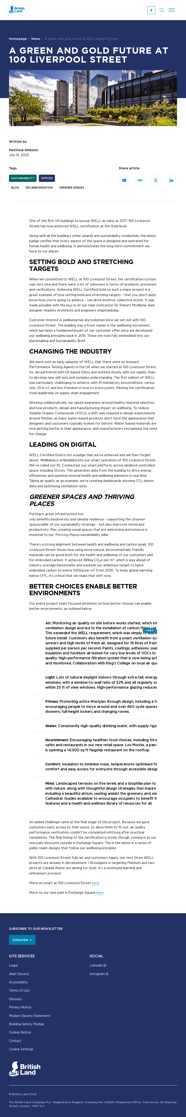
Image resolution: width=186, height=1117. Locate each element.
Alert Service (19, 974)
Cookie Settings (21, 1049)
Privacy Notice (20, 1007)
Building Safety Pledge (26, 1024)
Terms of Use (19, 990)
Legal (13, 965)
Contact (15, 1041)
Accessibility (18, 982)
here (95, 883)
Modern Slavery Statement (29, 1016)
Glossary (15, 999)
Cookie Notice (20, 1032)
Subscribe (20, 940)
